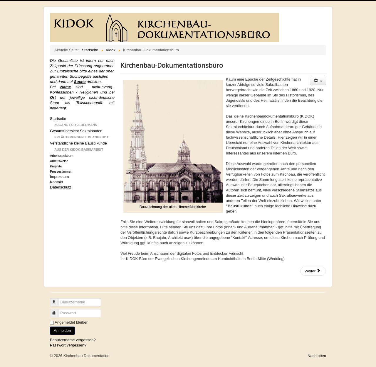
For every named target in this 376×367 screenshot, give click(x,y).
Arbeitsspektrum (61, 155)
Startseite (58, 118)
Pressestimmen (61, 171)
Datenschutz (60, 187)
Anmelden (62, 330)
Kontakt (56, 182)
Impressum (59, 176)
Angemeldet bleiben (71, 322)
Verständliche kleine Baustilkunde (78, 143)
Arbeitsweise (59, 161)
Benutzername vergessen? (72, 340)
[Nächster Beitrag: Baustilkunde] (313, 271)
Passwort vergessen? (68, 345)
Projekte (56, 166)
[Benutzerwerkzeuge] (318, 81)
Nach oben (317, 356)
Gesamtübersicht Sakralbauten (76, 131)
